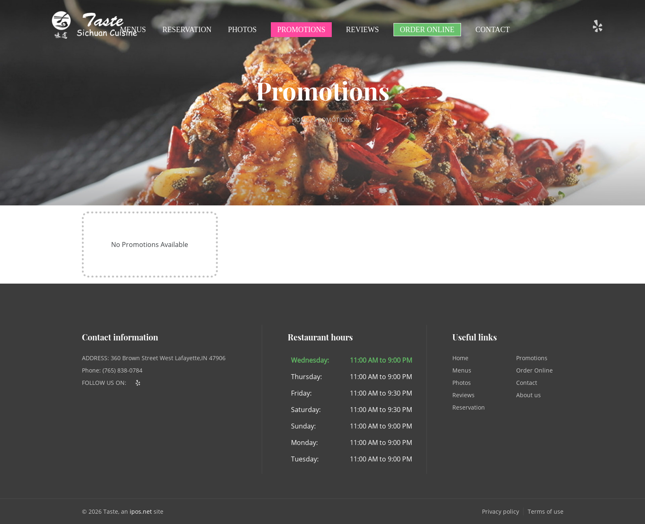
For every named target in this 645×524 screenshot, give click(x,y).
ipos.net (141, 511)
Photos (242, 30)
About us (528, 395)
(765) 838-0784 (122, 370)
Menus (133, 30)
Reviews (362, 30)
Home (460, 358)
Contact (492, 30)
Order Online (427, 30)
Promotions (301, 30)
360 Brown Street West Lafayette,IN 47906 (168, 358)
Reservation (187, 30)
